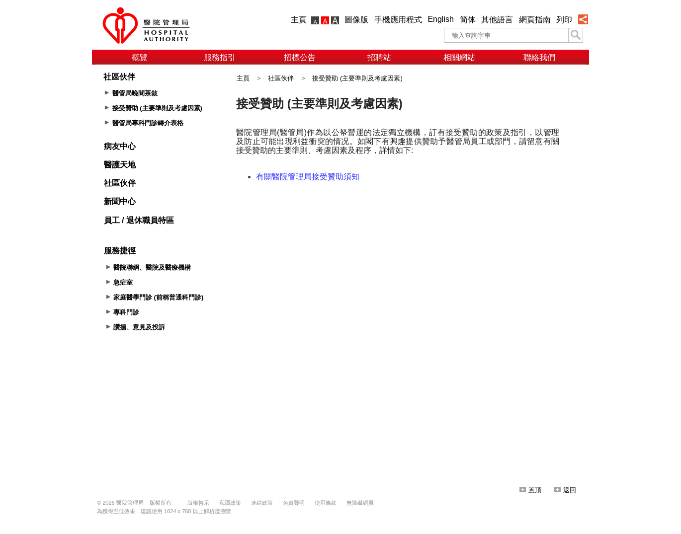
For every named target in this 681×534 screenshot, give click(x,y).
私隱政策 (230, 503)
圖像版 (356, 19)
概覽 (140, 57)
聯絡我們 (539, 57)
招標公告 (300, 57)
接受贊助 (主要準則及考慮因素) (357, 78)
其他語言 (497, 19)
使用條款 (326, 503)
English (440, 19)
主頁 (299, 19)
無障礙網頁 (360, 503)
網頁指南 (535, 19)
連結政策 (262, 503)
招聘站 (379, 57)
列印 (564, 19)
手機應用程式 (398, 19)
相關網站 (459, 57)
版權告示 (198, 503)
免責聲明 (294, 503)
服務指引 (220, 57)
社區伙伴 (281, 78)
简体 (468, 19)
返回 (565, 490)
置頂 (530, 490)
